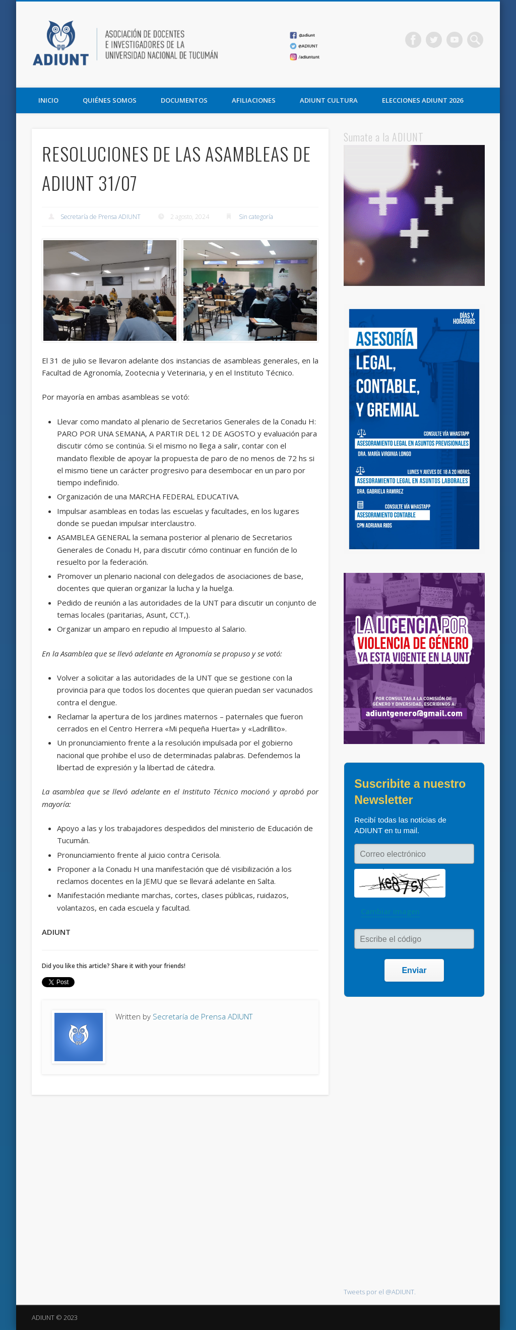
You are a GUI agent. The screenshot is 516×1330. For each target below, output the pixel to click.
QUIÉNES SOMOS (110, 100)
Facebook (413, 40)
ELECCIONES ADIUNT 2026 (422, 100)
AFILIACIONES (254, 100)
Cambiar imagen (390, 911)
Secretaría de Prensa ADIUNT (100, 216)
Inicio (48, 100)
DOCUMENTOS (184, 100)
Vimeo (454, 40)
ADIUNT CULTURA (329, 100)
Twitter (434, 40)
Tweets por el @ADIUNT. (380, 1291)
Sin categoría (256, 216)
